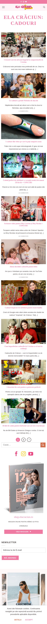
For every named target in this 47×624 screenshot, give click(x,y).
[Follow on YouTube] (26, 2)
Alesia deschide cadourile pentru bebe (23, 267)
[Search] (44, 7)
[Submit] (42, 445)
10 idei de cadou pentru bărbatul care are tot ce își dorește (23, 426)
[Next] (29, 440)
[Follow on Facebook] (21, 2)
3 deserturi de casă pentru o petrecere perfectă (23, 387)
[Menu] (3, 7)
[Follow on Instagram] (23, 2)
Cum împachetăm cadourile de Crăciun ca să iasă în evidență (23, 347)
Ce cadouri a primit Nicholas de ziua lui (23, 101)
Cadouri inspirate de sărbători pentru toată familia (23, 308)
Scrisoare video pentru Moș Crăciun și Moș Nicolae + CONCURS (23, 225)
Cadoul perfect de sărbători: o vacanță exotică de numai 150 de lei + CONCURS (23, 181)
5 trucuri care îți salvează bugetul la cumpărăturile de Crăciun (23, 61)
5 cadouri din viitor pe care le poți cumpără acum (23, 142)
